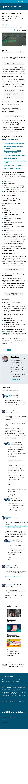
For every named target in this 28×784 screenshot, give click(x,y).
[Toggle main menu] (2, 1)
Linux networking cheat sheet (14, 155)
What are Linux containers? (13, 165)
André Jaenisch (9, 585)
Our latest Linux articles (12, 168)
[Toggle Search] (25, 1)
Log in (20, 1)
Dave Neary (6, 25)
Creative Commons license (13, 687)
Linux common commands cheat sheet (15, 162)
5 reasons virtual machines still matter (13, 635)
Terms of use (5, 722)
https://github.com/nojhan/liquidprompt (15, 592)
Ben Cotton (8, 517)
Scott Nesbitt (8, 395)
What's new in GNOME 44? (11, 620)
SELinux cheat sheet (11, 158)
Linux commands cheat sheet (14, 144)
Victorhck (7, 565)
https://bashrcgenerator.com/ (13, 576)
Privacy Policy (5, 720)
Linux (9, 349)
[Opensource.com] (11, 7)
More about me (15, 379)
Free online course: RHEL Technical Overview (12, 151)
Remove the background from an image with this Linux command (13, 652)
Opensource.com (6, 686)
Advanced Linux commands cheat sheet (13, 147)
